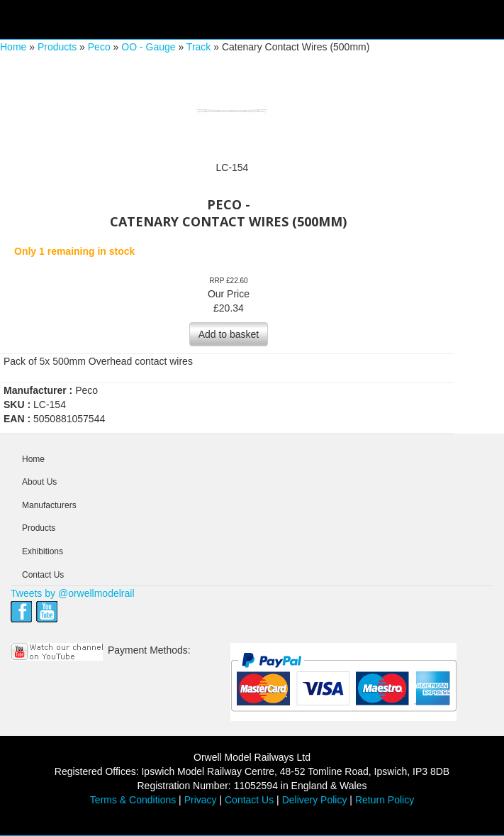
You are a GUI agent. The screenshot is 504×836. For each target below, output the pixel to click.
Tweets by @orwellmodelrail (73, 593)
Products (57, 47)
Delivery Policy (314, 799)
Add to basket (228, 334)
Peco (99, 47)
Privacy (200, 799)
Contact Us (43, 575)
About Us (39, 482)
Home (13, 47)
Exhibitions (42, 551)
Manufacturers (49, 505)
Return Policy (384, 799)
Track (198, 47)
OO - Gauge (148, 47)
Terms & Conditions (133, 799)
